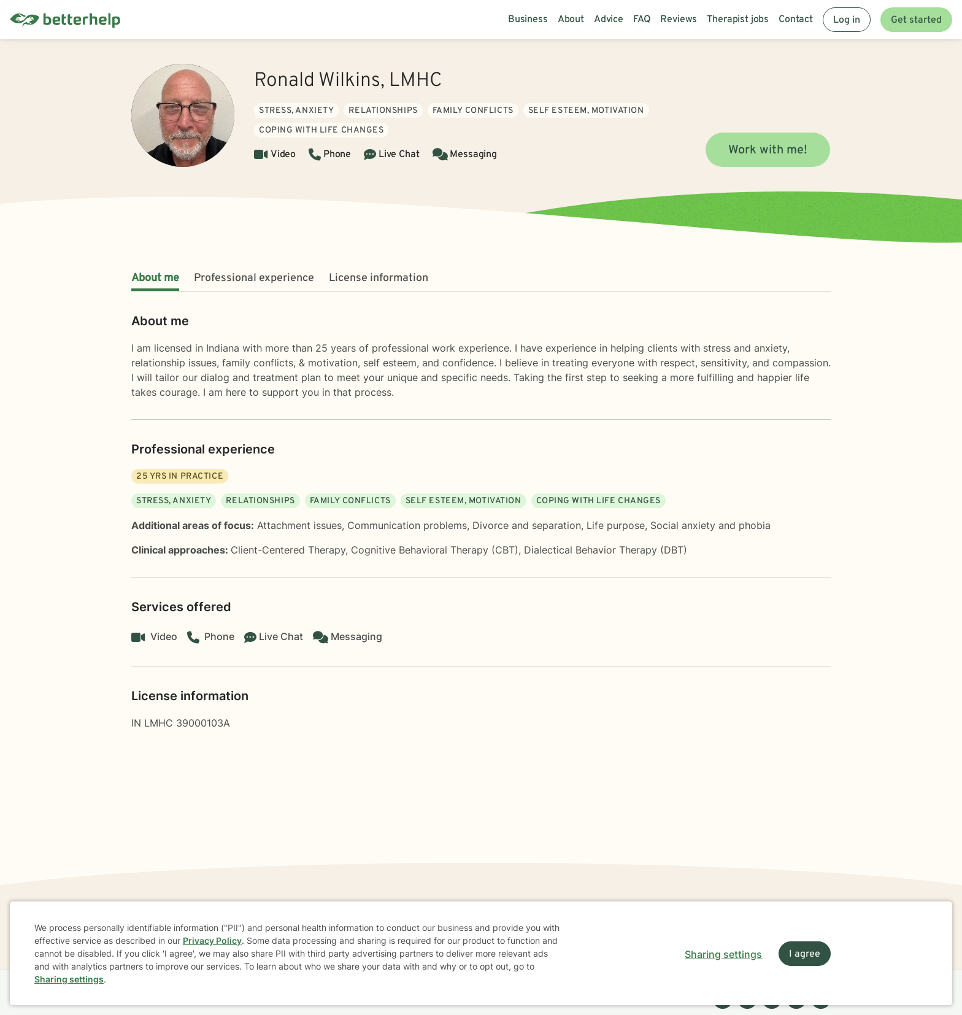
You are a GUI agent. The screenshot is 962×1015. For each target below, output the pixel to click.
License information (378, 278)
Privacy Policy (212, 940)
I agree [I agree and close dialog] (804, 954)
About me (155, 278)
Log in (846, 20)
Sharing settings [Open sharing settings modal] (723, 954)
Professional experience (254, 278)
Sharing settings (69, 979)
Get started (916, 20)
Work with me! (767, 150)
